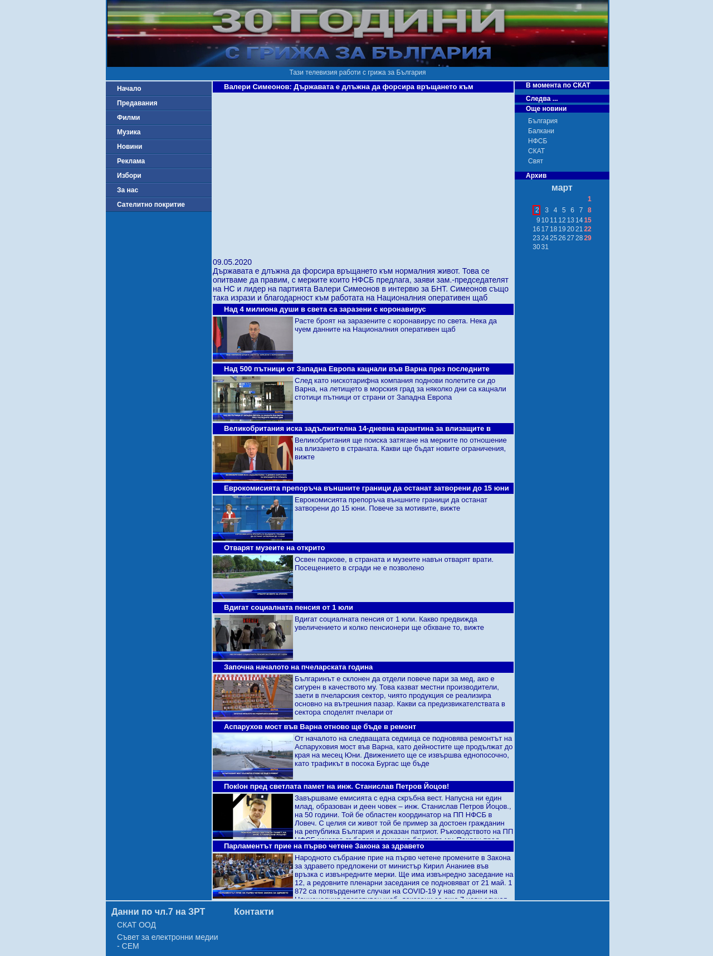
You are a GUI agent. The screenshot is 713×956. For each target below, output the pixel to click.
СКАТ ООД (136, 924)
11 (553, 220)
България (543, 121)
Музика (129, 132)
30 (536, 247)
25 (553, 238)
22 (587, 229)
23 (536, 238)
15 (587, 220)
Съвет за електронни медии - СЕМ (167, 941)
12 (561, 220)
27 (570, 238)
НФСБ (537, 141)
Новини (129, 147)
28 (579, 238)
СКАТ (536, 151)
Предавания (137, 103)
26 (561, 238)
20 (570, 229)
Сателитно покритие (151, 204)
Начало (129, 89)
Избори (129, 175)
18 (553, 229)
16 (536, 229)
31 (545, 247)
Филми (128, 118)
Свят (535, 161)
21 (579, 229)
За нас (127, 190)
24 (545, 238)
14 (579, 220)
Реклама (131, 161)
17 (545, 229)
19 (561, 229)
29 (587, 238)
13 (570, 220)
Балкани (541, 131)
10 (545, 220)
